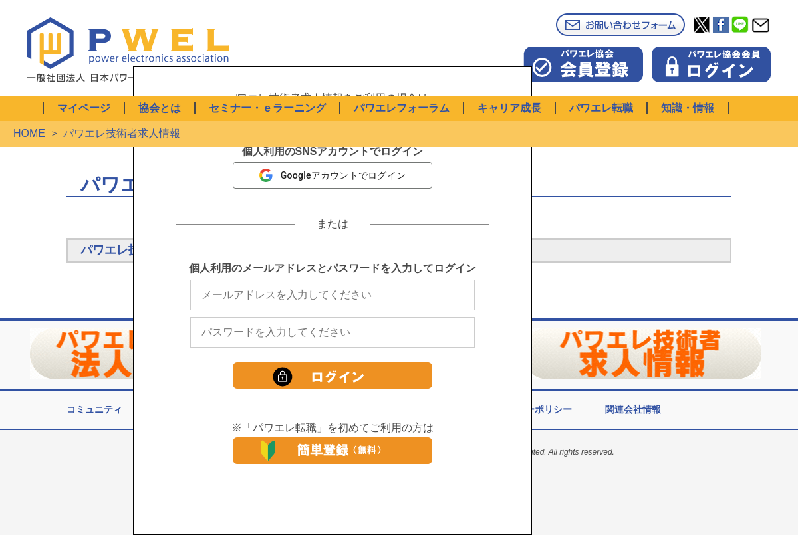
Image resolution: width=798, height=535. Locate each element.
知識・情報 (687, 108)
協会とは (159, 108)
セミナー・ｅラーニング (267, 108)
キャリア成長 (509, 108)
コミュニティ (94, 409)
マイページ (83, 108)
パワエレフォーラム (402, 108)
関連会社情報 (633, 409)
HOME (29, 133)
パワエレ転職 (601, 108)
